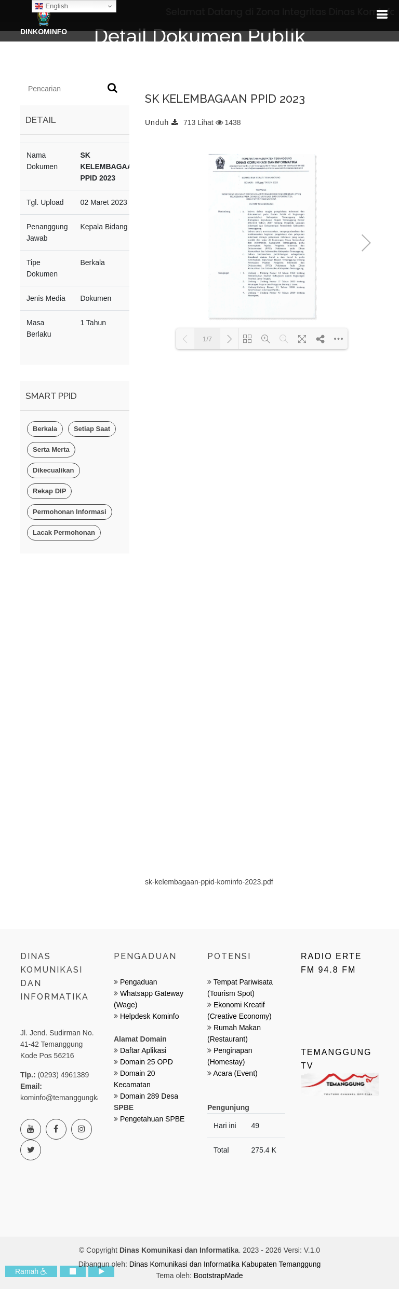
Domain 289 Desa (149, 1096)
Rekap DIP (49, 491)
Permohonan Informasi (70, 512)
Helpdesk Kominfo (148, 1016)
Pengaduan (137, 982)
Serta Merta (51, 449)
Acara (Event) (235, 1073)
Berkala (45, 429)
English (51, 6)
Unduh (162, 122)
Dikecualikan (53, 470)
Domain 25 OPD (146, 1062)
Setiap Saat (92, 429)
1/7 (207, 339)
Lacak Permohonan (64, 532)
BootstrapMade (218, 1275)
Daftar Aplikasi (143, 1050)
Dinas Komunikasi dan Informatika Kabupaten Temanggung (225, 1264)
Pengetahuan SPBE (152, 1119)
